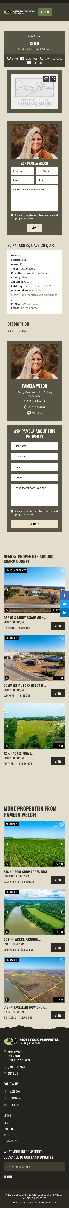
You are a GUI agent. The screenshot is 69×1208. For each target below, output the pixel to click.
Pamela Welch (38, 290)
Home (7, 1123)
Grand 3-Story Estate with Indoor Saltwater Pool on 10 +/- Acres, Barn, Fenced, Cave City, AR (26, 617)
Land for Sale (12, 1129)
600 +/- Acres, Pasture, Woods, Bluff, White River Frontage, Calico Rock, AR (23, 939)
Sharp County (27, 49)
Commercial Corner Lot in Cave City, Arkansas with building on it (24, 685)
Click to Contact (29, 308)
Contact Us (10, 1141)
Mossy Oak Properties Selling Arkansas (34, 393)
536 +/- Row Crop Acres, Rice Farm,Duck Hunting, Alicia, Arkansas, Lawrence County (25, 871)
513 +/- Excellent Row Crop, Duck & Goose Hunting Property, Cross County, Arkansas (24, 1007)
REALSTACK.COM (47, 1202)
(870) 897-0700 (29, 303)
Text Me (34, 413)
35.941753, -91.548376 (37, 286)
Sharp (25, 277)
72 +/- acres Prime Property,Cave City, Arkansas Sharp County (26, 753)
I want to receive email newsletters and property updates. (36, 217)
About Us (9, 1135)
